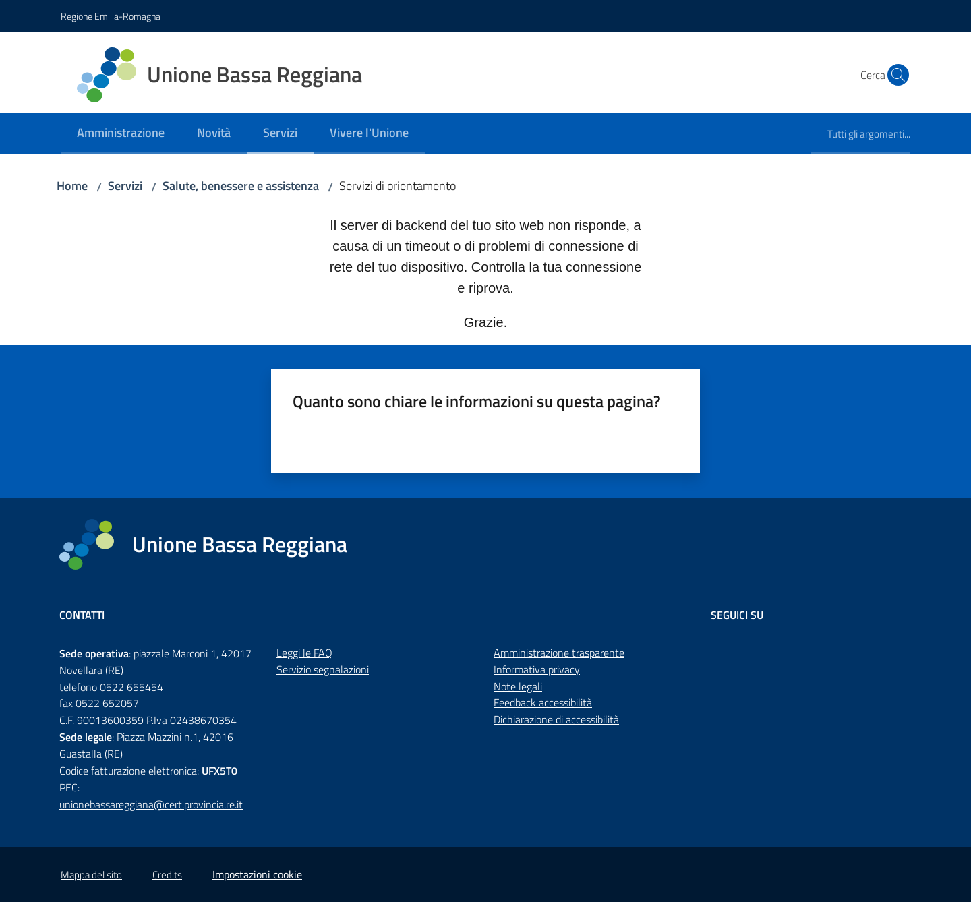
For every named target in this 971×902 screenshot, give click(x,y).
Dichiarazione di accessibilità (556, 719)
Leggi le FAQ (304, 652)
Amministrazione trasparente (559, 652)
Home (72, 186)
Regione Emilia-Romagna (110, 16)
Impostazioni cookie (257, 874)
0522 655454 (131, 687)
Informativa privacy (537, 669)
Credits (167, 874)
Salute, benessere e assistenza (241, 186)
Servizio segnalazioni (322, 669)
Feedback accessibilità (543, 702)
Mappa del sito (91, 874)
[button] (894, 75)
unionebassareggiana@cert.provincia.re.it (151, 804)
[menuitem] (121, 133)
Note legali (518, 686)
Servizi (125, 186)
